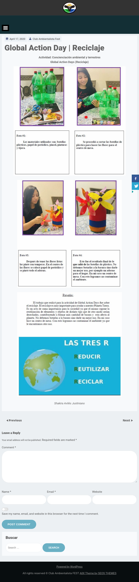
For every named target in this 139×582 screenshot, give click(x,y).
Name (6, 491)
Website (97, 491)
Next (127, 420)
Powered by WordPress (69, 566)
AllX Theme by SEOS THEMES (98, 573)
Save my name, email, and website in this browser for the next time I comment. (50, 513)
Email (51, 491)
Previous (15, 420)
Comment (9, 447)
